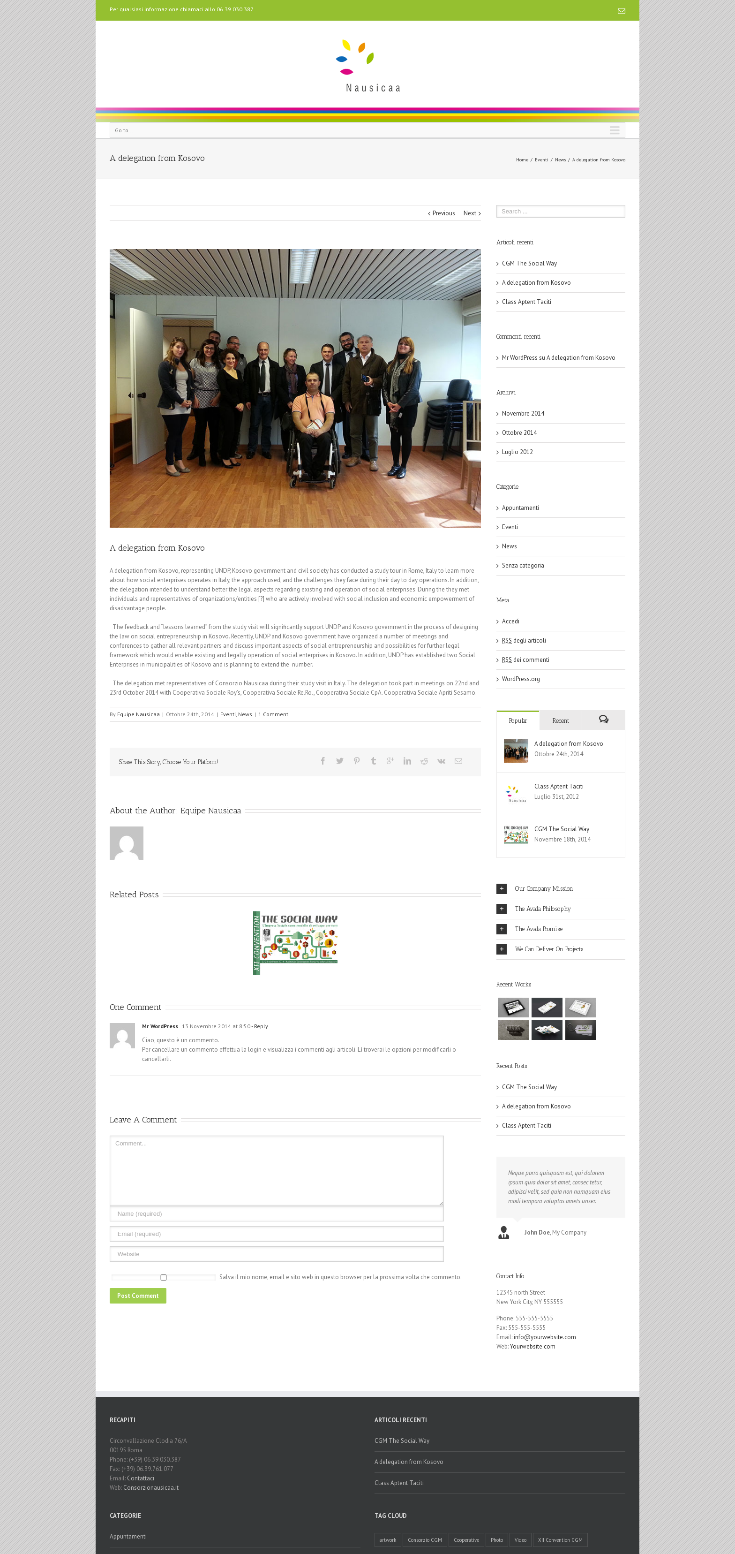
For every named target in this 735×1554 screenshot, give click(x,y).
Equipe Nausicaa (138, 714)
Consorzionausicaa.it (151, 1488)
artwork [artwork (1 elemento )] (388, 1540)
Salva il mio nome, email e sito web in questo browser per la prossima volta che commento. (340, 1277)
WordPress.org (521, 679)
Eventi (541, 160)
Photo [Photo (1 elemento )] (497, 1540)
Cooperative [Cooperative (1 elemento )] (466, 1540)
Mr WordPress (160, 1026)
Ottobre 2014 (519, 433)
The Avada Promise (529, 929)
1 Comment (273, 714)
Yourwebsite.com (532, 1346)
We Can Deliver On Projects (539, 949)
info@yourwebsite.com (545, 1337)
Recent (561, 720)
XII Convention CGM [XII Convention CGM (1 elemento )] (560, 1540)
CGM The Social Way (529, 263)
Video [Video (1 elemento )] (520, 1540)
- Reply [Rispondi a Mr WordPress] (259, 1026)
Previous (444, 213)
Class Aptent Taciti (526, 302)
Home (522, 160)
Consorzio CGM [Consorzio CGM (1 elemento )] (425, 1540)
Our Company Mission (534, 889)
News (560, 160)
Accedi (510, 621)
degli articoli (524, 640)
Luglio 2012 (517, 452)
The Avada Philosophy (533, 909)
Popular (518, 720)
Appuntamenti (520, 508)
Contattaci (140, 1478)
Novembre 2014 (523, 413)
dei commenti (525, 660)
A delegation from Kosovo (536, 283)
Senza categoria (523, 565)
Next (470, 213)
